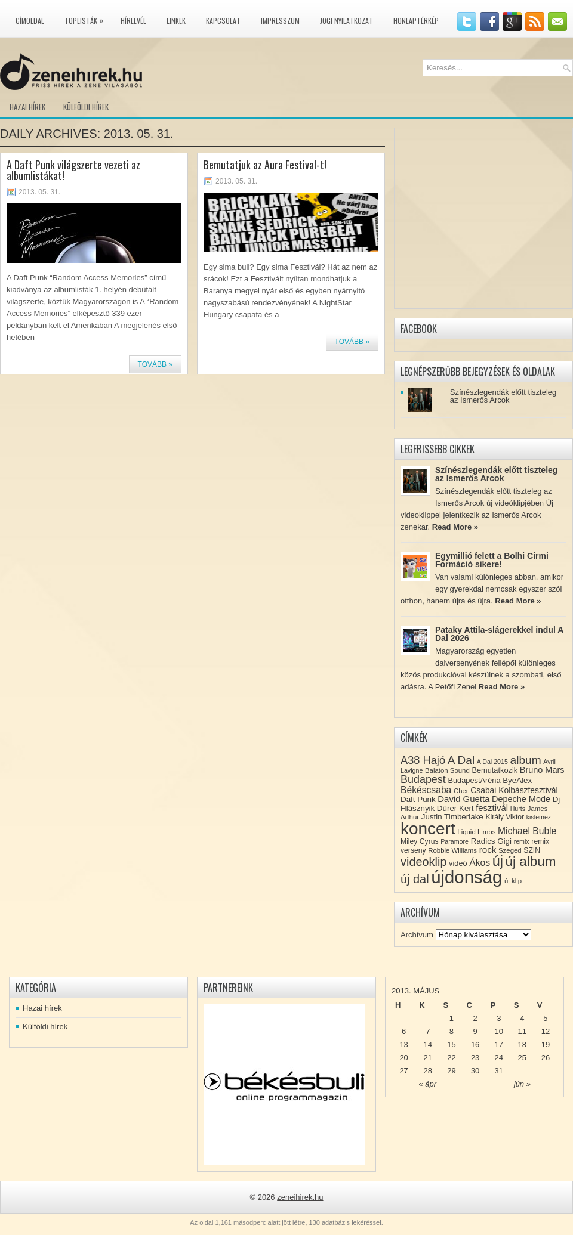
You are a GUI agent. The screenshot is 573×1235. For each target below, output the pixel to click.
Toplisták (86, 18)
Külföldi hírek (86, 107)
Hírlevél (133, 21)
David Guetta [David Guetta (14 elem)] (463, 799)
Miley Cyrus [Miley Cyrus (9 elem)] (420, 841)
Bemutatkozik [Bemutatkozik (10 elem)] (494, 770)
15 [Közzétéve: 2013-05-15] (451, 1044)
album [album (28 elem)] (525, 760)
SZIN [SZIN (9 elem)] (531, 850)
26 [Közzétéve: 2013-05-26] (545, 1057)
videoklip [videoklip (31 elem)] (423, 861)
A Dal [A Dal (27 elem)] (461, 760)
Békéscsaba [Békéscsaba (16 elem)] (426, 790)
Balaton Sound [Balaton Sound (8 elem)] (447, 770)
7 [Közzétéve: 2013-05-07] (428, 1031)
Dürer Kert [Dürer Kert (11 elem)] (455, 808)
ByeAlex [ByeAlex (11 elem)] (517, 780)
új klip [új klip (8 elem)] (513, 880)
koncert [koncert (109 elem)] (428, 828)
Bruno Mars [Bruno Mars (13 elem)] (542, 770)
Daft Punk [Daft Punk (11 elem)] (418, 799)
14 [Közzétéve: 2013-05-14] (428, 1044)
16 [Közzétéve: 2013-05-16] (475, 1044)
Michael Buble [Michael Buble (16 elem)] (527, 831)
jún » (522, 1083)
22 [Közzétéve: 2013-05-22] (451, 1057)
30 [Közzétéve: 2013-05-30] (475, 1070)
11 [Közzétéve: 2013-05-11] (522, 1031)
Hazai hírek (27, 107)
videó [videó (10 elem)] (458, 863)
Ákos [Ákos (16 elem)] (479, 863)
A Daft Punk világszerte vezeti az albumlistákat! (73, 170)
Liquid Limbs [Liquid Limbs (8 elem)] (476, 831)
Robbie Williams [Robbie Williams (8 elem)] (452, 850)
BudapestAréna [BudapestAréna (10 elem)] (474, 780)
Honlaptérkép (416, 21)
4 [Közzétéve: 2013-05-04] (522, 1018)
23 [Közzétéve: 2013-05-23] (475, 1057)
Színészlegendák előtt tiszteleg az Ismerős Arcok (503, 396)
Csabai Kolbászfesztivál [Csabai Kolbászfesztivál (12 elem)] (513, 790)
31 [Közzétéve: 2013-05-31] (499, 1070)
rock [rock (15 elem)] (488, 849)
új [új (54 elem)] (497, 861)
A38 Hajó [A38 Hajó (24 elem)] (423, 760)
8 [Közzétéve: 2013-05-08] (451, 1031)
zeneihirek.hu (300, 1197)
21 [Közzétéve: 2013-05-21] (428, 1057)
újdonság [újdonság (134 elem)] (466, 877)
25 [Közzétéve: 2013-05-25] (522, 1057)
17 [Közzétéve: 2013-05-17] (499, 1044)
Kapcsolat (223, 21)
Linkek (176, 21)
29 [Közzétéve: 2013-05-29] (451, 1070)
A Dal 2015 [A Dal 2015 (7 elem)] (492, 761)
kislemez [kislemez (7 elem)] (538, 817)
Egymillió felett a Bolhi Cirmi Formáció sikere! (492, 560)
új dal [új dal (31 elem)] (415, 879)
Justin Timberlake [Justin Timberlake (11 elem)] (452, 816)
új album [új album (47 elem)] (531, 861)
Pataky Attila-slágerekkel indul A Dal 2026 (499, 634)
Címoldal (30, 21)
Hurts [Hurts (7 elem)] (517, 808)
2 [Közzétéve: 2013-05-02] (475, 1018)
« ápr (427, 1083)
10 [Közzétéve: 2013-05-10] (499, 1031)
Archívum (417, 934)
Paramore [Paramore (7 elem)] (454, 841)
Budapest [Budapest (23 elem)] (423, 779)
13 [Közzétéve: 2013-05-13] (403, 1044)
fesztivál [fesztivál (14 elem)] (492, 808)
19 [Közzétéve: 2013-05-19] (545, 1044)
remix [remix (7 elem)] (521, 841)
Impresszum (280, 21)
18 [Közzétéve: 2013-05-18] (522, 1044)
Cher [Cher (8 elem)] (461, 790)
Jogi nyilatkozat (346, 21)
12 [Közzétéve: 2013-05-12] (545, 1031)
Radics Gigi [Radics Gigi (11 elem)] (491, 841)
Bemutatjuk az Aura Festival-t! (265, 164)
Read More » (455, 526)
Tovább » (155, 364)
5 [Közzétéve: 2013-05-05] (545, 1018)
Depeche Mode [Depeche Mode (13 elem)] (521, 799)
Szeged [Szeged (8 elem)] (510, 850)
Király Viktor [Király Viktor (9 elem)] (504, 817)
